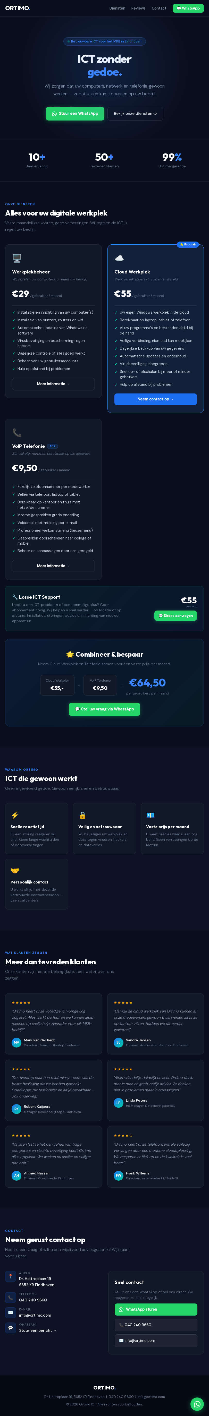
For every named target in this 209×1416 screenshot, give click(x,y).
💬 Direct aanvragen (175, 615)
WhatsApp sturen (138, 1309)
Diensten (117, 8)
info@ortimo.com (35, 1315)
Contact (159, 8)
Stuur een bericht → (38, 1330)
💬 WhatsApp (188, 8)
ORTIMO (17, 8)
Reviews (138, 8)
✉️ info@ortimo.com (137, 1340)
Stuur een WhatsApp (75, 113)
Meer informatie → (53, 384)
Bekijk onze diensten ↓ (135, 113)
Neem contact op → (156, 399)
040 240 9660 (33, 1300)
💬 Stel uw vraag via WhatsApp (104, 709)
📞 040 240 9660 (135, 1325)
